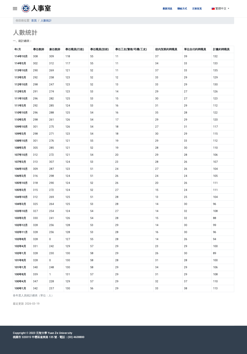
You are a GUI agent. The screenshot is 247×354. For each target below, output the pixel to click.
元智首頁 (197, 8)
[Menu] (15, 8)
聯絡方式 (182, 8)
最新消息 (167, 8)
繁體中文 (219, 8)
